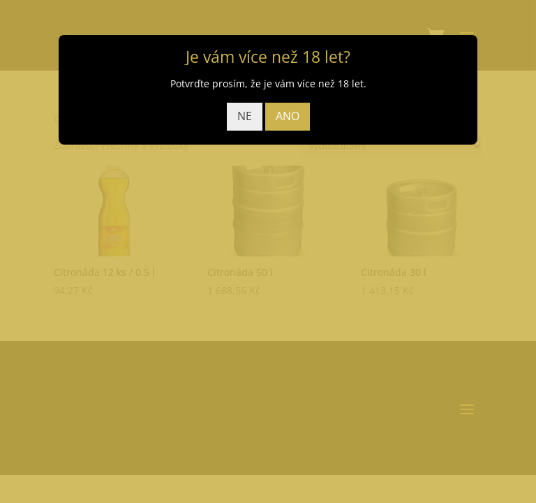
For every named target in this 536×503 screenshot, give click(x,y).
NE (244, 116)
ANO (287, 116)
